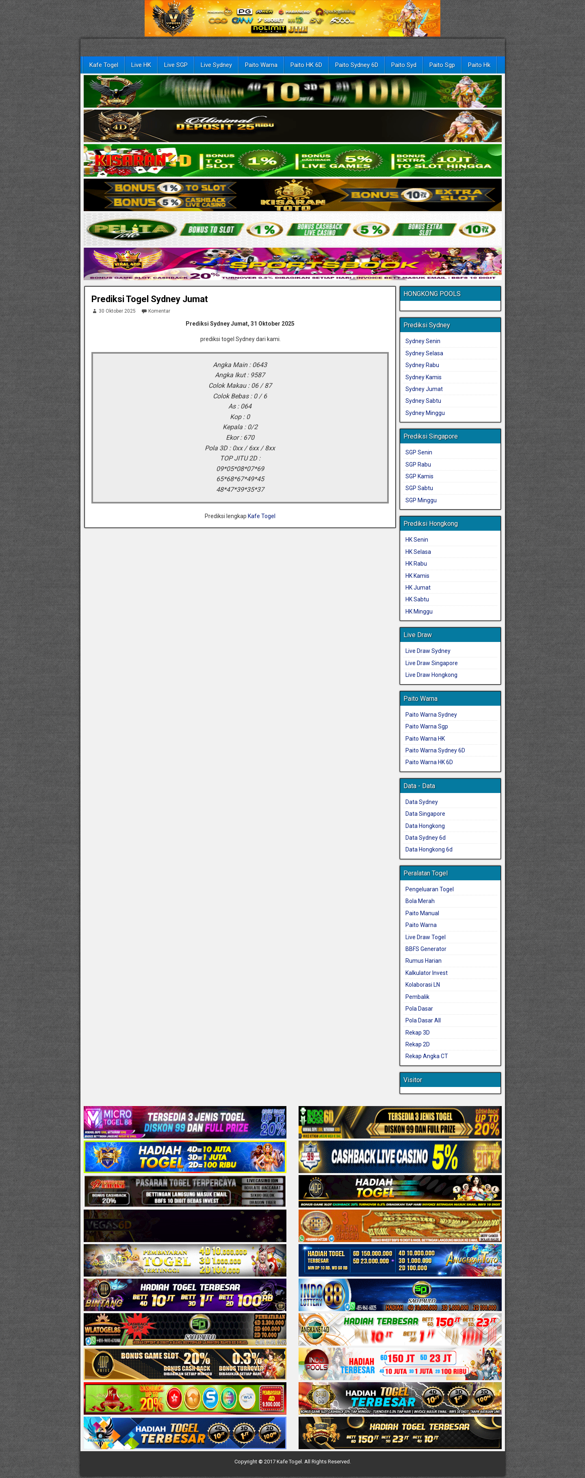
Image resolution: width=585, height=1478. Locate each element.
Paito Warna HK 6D (429, 762)
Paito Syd (403, 65)
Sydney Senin (422, 341)
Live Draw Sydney (428, 651)
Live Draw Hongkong (431, 675)
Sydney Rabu (422, 365)
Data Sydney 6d (425, 837)
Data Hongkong (425, 826)
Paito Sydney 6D (356, 65)
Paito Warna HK (425, 738)
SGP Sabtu (419, 488)
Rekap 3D (417, 1032)
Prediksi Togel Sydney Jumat (149, 299)
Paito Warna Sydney (431, 714)
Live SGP (176, 65)
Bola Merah (420, 901)
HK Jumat (418, 587)
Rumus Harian (423, 960)
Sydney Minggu (425, 413)
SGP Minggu (421, 500)
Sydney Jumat (424, 389)
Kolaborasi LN (422, 984)
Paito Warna (261, 65)
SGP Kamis (419, 476)
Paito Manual (422, 913)
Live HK (141, 65)
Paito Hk (479, 65)
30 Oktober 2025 (113, 311)
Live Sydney (216, 65)
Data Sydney (421, 802)
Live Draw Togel (425, 937)
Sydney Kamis (423, 377)
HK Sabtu (417, 599)
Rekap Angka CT (426, 1056)
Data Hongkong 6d (429, 849)
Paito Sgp (442, 65)
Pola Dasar (419, 1008)
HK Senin (416, 539)
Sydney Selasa (424, 353)
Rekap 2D (417, 1044)
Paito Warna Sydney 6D (435, 750)
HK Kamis (417, 576)
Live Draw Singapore (431, 663)
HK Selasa (418, 552)
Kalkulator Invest (426, 973)
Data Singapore (425, 813)
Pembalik (417, 997)
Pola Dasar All (423, 1020)
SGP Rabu (418, 464)
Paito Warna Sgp (426, 726)
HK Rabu (416, 563)
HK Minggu (419, 611)
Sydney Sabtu (423, 401)
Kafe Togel (103, 65)
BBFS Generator (425, 949)
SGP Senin (418, 452)
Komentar (155, 311)
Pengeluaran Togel (429, 889)
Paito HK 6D (306, 65)
